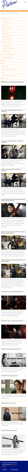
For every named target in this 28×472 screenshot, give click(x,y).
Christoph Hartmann (7, 57)
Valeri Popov (5, 31)
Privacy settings (14, 460)
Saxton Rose (5, 34)
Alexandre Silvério (6, 39)
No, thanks (14, 470)
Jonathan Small (6, 51)
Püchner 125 (5, 66)
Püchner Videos (4, 78)
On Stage (8, 13)
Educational (3, 60)
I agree (4, 470)
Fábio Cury (4, 25)
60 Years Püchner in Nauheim (10, 69)
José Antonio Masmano (8, 48)
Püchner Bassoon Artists (6, 19)
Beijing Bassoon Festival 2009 (9, 75)
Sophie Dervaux (6, 28)
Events (2, 63)
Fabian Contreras (6, 22)
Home (2, 13)
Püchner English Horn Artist (7, 54)
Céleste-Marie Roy (6, 36)
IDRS (3, 72)
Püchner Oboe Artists (5, 42)
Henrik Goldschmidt (7, 45)
